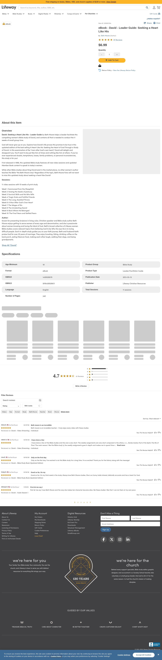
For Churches (91, 14)
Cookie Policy (56, 656)
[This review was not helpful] (158, 432)
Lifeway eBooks (73, 530)
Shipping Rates (40, 522)
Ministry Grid (72, 517)
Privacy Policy (7, 530)
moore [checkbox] (56, 412)
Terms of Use (6, 533)
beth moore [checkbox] (33, 412)
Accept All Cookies (143, 655)
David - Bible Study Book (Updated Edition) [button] (27, 463)
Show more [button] (65, 412)
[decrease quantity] (101, 54)
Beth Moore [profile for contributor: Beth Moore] (105, 35)
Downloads (72, 525)
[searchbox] (19, 400)
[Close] (158, 654)
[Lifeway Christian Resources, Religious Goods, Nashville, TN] (154, 644)
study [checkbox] (24, 412)
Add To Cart (112, 60)
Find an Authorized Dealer (11, 538)
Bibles (5, 14)
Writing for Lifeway (8, 536)
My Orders (38, 517)
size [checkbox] (10, 412)
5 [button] (87, 502)
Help (36, 533)
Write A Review (81, 386)
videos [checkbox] (4, 412)
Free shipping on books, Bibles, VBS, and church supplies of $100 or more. (81, 2)
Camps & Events (74, 14)
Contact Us (6, 520)
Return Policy (39, 525)
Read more (121, 445)
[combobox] (84, 7)
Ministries (59, 14)
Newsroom (5, 525)
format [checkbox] (17, 412)
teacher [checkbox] (42, 412)
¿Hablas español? (153, 19)
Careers (5, 522)
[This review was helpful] (155, 432)
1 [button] (74, 502)
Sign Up (105, 529)
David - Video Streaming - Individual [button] (24, 430)
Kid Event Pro (72, 522)
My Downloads (40, 520)
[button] (98, 369)
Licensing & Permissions (10, 528)
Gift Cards (38, 528)
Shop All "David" (9, 245)
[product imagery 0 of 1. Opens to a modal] (49, 68)
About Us (5, 517)
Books (31, 14)
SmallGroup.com (74, 533)
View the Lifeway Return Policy (124, 70)
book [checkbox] (50, 412)
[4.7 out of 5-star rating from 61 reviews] (110, 39)
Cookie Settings (124, 655)
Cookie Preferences (42, 530)
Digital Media (44, 14)
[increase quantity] (117, 54)
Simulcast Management (76, 528)
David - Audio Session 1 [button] (19, 492)
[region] (81, 655)
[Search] (146, 7)
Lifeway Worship (73, 520)
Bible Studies (18, 14)
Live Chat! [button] (39, 536)
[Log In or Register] (154, 7)
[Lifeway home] (9, 8)
